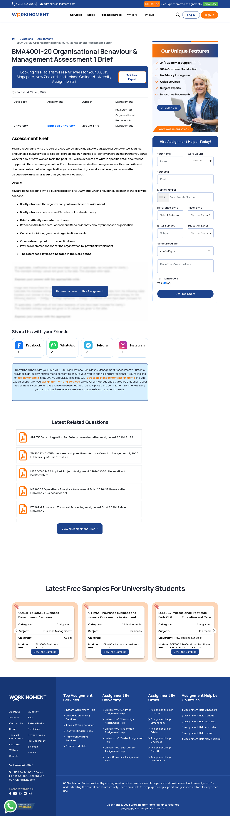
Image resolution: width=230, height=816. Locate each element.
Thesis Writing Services (78, 725)
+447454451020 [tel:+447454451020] (24, 4)
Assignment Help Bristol (159, 730)
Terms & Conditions (16, 736)
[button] (178, 15)
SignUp (209, 15)
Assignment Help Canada (198, 715)
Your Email (163, 171)
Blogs (91, 15)
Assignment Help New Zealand (201, 738)
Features (14, 744)
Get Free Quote (185, 294)
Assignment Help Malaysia (198, 721)
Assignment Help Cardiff (159, 749)
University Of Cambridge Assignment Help (118, 721)
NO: (168, 283)
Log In (191, 15)
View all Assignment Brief (80, 529)
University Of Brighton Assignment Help (117, 711)
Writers (132, 15)
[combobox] (163, 197)
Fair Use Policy (37, 740)
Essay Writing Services (78, 731)
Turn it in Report (167, 278)
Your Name (164, 153)
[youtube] (15, 793)
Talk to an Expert (132, 77)
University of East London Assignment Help (119, 749)
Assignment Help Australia (199, 727)
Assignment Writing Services (61, 381)
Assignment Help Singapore (199, 709)
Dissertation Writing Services (76, 717)
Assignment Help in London (161, 711)
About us (15, 711)
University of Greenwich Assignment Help (118, 730)
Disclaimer (34, 729)
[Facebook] (10, 793)
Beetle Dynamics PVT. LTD (151, 808)
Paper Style (195, 207)
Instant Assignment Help (79, 709)
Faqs (31, 717)
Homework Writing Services (75, 738)
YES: (160, 283)
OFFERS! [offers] (152, 4)
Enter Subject (166, 225)
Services (76, 15)
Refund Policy (36, 723)
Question (33, 711)
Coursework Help (74, 746)
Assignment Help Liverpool (159, 739)
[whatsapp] (20, 793)
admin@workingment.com (57, 4)
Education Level (198, 225)
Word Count (195, 153)
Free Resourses (111, 15)
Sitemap (33, 746)
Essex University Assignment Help (120, 758)
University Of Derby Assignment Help (122, 739)
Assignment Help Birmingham (159, 721)
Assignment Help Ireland (197, 733)
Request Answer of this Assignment (80, 291)
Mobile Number (166, 189)
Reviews (148, 15)
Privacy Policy (36, 735)
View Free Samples (44, 652)
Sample (13, 756)
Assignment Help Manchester (159, 758)
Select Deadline (167, 243)
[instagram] (30, 793)
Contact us (16, 723)
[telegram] (25, 793)
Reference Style (167, 207)
